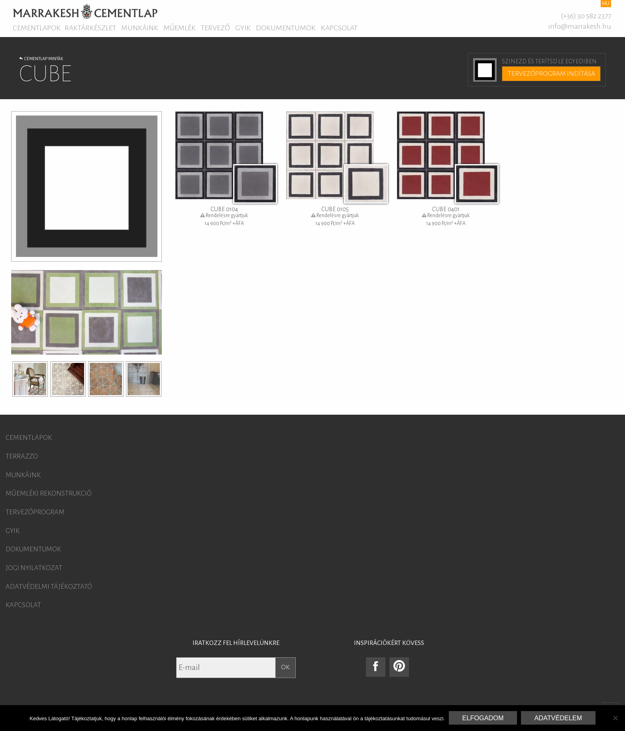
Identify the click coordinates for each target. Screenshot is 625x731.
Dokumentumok (286, 28)
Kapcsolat (339, 28)
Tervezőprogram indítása (551, 73)
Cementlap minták (41, 58)
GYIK (243, 28)
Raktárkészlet (90, 28)
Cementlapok (37, 28)
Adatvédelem (558, 717)
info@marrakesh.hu (579, 26)
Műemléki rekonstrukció (49, 493)
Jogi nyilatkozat (34, 568)
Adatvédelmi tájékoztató (49, 586)
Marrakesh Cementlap (85, 11)
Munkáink (139, 28)
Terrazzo (22, 456)
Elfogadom (483, 717)
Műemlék (179, 28)
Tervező (215, 28)
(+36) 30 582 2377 (586, 16)
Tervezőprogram (35, 512)
